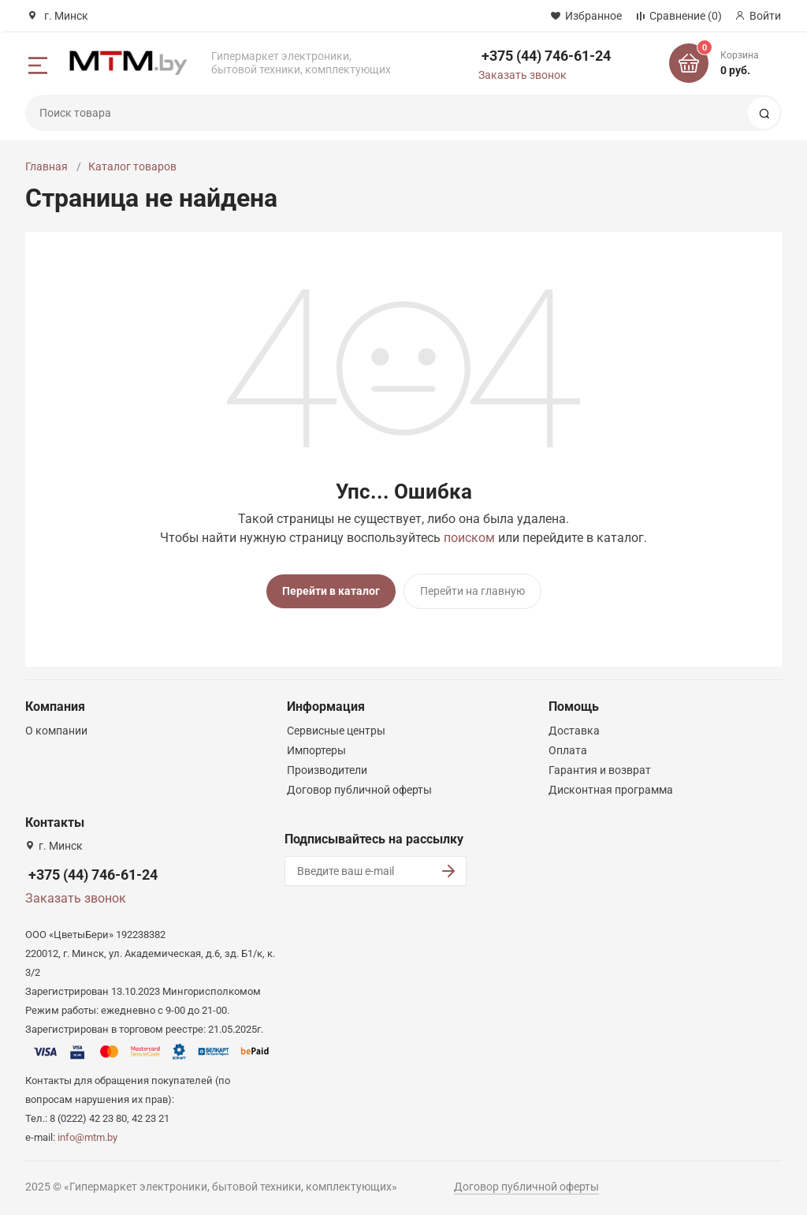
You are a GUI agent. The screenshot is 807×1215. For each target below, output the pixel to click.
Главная (46, 166)
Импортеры (316, 749)
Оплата (568, 749)
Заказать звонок (522, 75)
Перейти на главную (472, 591)
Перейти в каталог (331, 591)
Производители (327, 769)
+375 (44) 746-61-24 (546, 55)
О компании (56, 729)
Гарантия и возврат (600, 769)
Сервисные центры (336, 729)
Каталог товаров (132, 166)
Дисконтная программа (611, 789)
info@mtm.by (87, 1136)
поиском (469, 537)
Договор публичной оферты (359, 789)
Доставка (574, 729)
